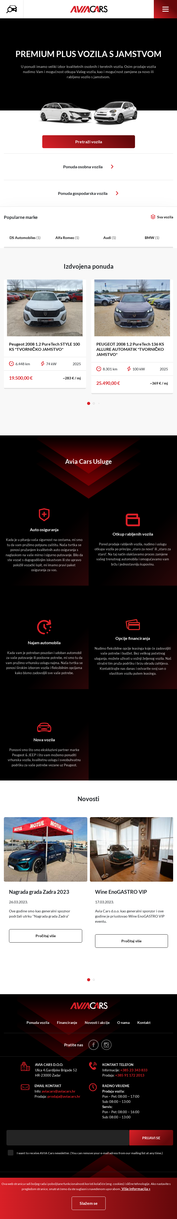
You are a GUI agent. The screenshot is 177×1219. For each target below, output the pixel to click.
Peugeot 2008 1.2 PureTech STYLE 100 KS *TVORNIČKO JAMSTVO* (44, 346)
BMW (152, 237)
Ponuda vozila (38, 1022)
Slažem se (89, 1203)
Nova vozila (44, 739)
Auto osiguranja (44, 529)
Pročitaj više (46, 936)
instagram (106, 1045)
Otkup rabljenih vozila (133, 533)
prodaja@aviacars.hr (63, 1096)
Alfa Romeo (67, 237)
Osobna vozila (112, 167)
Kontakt (143, 1022)
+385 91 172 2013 (129, 1075)
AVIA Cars (88, 9)
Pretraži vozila (88, 141)
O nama (123, 1022)
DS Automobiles (25, 237)
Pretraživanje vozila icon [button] (13, 9)
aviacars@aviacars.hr (58, 1091)
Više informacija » (135, 1188)
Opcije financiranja (132, 638)
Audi (109, 237)
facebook (93, 1045)
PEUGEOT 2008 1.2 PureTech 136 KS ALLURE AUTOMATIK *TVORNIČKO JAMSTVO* (130, 349)
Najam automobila (44, 642)
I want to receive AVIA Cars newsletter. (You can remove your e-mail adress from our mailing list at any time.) (90, 1153)
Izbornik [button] (165, 9)
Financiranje (67, 1022)
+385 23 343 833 (133, 1070)
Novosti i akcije (97, 1022)
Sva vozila (165, 217)
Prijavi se (151, 1138)
